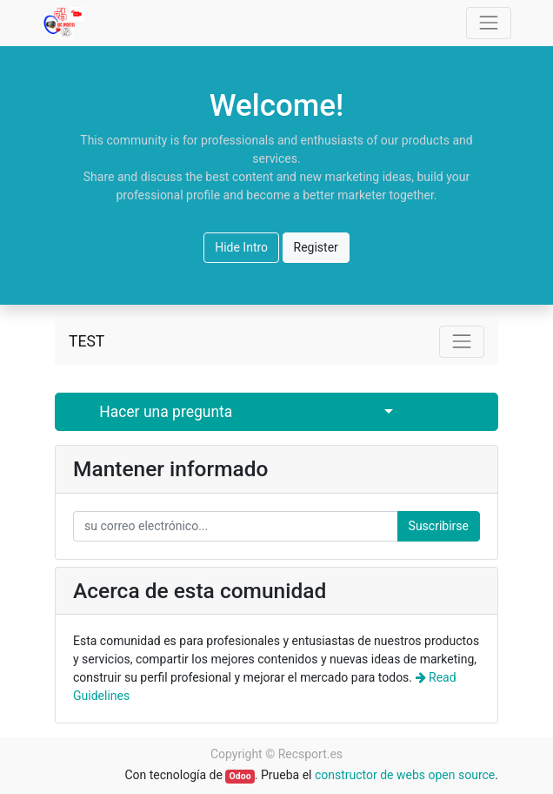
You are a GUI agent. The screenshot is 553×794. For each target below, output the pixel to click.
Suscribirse (439, 526)
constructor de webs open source (405, 775)
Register (316, 247)
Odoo (240, 776)
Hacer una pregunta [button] (165, 412)
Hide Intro (241, 247)
